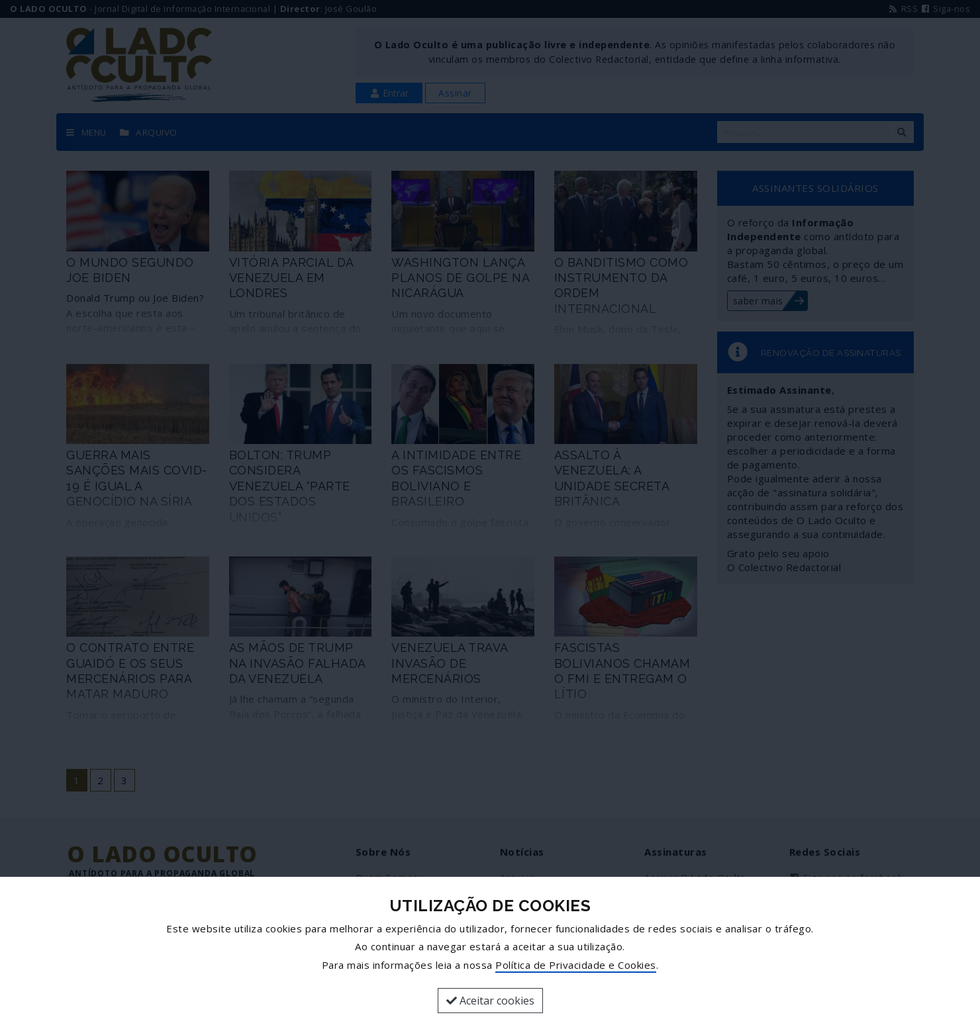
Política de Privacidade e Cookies (575, 964)
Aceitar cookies (490, 1000)
